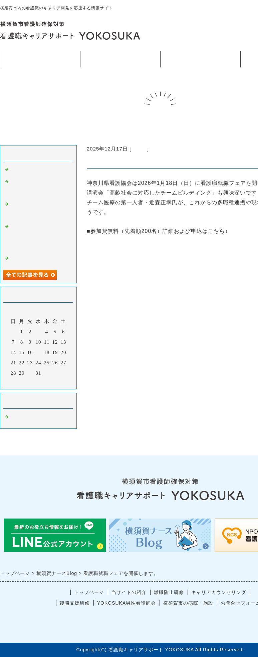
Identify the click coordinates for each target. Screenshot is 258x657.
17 (38, 352)
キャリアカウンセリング (218, 592)
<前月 (24, 382)
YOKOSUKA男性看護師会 (126, 603)
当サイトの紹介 (120, 58)
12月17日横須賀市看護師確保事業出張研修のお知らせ (39, 237)
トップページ (40, 58)
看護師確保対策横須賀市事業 (200, 59)
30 (30, 373)
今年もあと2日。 (30, 170)
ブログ (139, 148)
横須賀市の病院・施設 (188, 603)
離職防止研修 (169, 592)
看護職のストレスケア (36, 259)
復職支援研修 (75, 603)
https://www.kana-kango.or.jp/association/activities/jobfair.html (170, 241)
